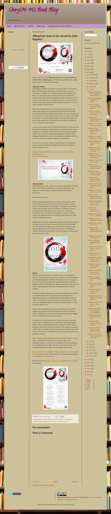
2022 (88, 63)
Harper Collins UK (53, 419)
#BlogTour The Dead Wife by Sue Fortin (94, 191)
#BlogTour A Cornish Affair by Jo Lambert (95, 137)
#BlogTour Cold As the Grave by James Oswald (95, 304)
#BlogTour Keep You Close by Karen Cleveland (94, 265)
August (91, 86)
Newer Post (36, 481)
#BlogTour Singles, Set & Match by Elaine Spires (95, 285)
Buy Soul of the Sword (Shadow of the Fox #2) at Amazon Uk (52, 352)
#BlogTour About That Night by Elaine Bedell (95, 142)
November (92, 78)
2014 (88, 371)
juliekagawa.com (37, 154)
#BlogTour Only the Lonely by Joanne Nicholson (94, 149)
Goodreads (35, 354)
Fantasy (45, 419)
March (91, 350)
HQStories (61, 419)
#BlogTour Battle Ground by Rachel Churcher (94, 106)
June (90, 341)
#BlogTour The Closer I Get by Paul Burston (95, 124)
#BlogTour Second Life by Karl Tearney (95, 236)
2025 (88, 54)
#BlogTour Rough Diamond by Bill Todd (94, 242)
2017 (88, 363)
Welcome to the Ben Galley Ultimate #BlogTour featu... (94, 329)
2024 (88, 57)
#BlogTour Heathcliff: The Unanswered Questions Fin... (94, 93)
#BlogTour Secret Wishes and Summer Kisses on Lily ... (95, 155)
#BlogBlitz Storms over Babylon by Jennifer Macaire (95, 297)
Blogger (71, 504)
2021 (88, 66)
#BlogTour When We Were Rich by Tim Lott (94, 316)
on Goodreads (56, 152)
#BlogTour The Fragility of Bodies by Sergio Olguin (94, 173)
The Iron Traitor (70, 361)
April (90, 347)
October (91, 80)
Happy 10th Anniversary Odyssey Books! (94, 209)
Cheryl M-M (89, 381)
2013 (88, 374)
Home (9, 26)
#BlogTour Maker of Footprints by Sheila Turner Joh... (95, 335)
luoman (59, 504)
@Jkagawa (40, 152)
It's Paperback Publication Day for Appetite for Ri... (95, 119)
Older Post (75, 481)
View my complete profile (87, 387)
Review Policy (19, 26)
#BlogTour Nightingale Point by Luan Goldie (95, 100)
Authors (30, 26)
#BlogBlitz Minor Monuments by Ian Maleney (94, 323)
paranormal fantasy (38, 421)
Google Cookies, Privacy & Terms (59, 26)
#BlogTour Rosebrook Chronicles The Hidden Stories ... (95, 203)
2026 (88, 51)
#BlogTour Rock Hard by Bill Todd (95, 224)
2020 (88, 69)
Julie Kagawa (68, 419)
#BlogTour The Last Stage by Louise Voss (95, 219)
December (92, 75)
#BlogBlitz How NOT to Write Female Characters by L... (94, 259)
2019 (88, 72)
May (90, 344)
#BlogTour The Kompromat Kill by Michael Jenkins (95, 166)
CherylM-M (74, 497)
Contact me (41, 26)
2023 (88, 60)
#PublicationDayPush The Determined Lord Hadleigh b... (94, 310)
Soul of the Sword (61, 421)
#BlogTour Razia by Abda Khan (94, 254)
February (91, 353)
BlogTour (40, 419)
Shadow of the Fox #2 (50, 421)
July (90, 89)
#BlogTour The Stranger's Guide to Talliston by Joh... (94, 179)
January (91, 356)
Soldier (47, 361)
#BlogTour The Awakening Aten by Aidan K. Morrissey (95, 196)
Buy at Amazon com (48, 356)
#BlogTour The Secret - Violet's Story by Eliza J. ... (95, 248)
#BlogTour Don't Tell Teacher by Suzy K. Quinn (95, 185)
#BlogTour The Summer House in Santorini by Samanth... (94, 131)
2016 (88, 365)
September (92, 83)
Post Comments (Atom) (47, 485)
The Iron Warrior (56, 361)
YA (67, 421)
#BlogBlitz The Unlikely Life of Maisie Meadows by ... (95, 230)
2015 (88, 368)
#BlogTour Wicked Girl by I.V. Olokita (95, 161)
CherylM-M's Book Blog (33, 10)
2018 (88, 359)
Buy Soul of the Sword (39, 156)
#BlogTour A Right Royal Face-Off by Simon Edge (94, 112)
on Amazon (65, 152)
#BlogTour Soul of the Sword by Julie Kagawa (95, 291)
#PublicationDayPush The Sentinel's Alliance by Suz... (94, 272)
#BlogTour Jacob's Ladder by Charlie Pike (94, 278)
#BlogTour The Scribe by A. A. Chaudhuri (95, 214)
